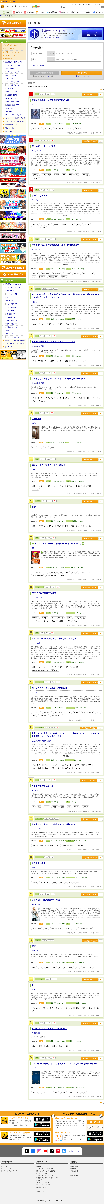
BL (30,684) (10, 111)
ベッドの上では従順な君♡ (43, 786)
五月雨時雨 (36, 1033)
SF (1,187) (9, 300)
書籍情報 (40, 346)
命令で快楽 (56, 274)
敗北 (77, 967)
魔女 (74, 324)
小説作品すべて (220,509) (13, 62)
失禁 (60, 361)
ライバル (95, 398)
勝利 (84, 967)
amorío (62, 575)
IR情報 (74, 1168)
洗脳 (73, 572)
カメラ (71, 1092)
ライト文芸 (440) (11, 307)
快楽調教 (89, 486)
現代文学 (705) (11, 314)
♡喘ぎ (47, 807)
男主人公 (54, 765)
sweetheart (36, 643)
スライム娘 (42, 845)
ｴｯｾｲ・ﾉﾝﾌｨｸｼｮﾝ (39, 979)
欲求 (70, 967)
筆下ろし (42, 526)
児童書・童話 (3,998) (13, 105)
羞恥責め (76, 274)
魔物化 (72, 845)
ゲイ (33, 447)
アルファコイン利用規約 (45, 1168)
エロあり (35, 324)
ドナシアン (36, 249)
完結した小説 (9, 128)
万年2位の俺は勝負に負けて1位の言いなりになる (53, 342)
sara (33, 469)
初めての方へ (41, 1191)
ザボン (34, 423)
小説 (5, 16)
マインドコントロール (39, 572)
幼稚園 (70, 882)
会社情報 (75, 1166)
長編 (39, 928)
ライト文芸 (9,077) (12, 85)
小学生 (51, 526)
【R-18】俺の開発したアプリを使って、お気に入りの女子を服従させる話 (64, 1064)
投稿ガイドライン (43, 1182)
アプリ (5, 1166)
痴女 (34, 507)
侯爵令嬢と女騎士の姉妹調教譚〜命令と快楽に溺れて (55, 245)
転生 (75, 621)
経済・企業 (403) (11, 98)
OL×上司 (76, 667)
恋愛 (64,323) (10, 68)
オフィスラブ (43, 667)
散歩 (67, 1046)
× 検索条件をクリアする (82, 76)
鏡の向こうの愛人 (39, 195)
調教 (46, 768)
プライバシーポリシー (44, 1185)
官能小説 (74, 526)
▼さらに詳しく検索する (39, 65)
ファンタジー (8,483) (13, 287)
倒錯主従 (67, 274)
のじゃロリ (36, 712)
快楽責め (79, 486)
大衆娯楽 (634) (11, 317)
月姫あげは (36, 904)
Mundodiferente (37, 575)
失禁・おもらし (64, 398)
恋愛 (37, 239)
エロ (74, 928)
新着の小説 (8, 131)
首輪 (47, 1046)
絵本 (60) (9, 330)
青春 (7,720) (10, 88)
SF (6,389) (9, 78)
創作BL (52, 361)
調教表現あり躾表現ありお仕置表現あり (45, 670)
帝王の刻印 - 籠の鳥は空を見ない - (47, 900)
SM (55, 486)
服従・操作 (52, 324)
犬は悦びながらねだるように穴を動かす (49, 1029)
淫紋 (33, 401)
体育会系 (85, 175)
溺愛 (49, 486)
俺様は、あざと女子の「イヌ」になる (48, 465)
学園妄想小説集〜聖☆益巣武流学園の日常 (50, 100)
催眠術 (53, 572)
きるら (34, 1068)
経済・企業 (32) (11, 320)
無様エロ (75, 361)
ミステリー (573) (11, 294)
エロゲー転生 (36, 768)
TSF (33, 845)
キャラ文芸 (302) (11, 304)
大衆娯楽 (38, 288)
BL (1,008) (9, 334)
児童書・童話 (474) (12, 327)
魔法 (33, 716)
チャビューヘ (37, 151)
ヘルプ (39, 1180)
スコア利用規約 (42, 1173)
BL (36, 94)
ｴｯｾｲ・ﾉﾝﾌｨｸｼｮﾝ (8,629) (14, 115)
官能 (49, 224)
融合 (64, 845)
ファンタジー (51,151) (13, 65)
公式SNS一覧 (75, 1151)
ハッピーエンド (37, 178)
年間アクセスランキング (13, 52)
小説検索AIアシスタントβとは (51, 37)
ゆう (33, 346)
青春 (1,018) (10, 310)
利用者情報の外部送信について (47, 1178)
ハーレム (82, 572)
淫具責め (64, 277)
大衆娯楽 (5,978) (11, 95)
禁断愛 (56, 224)
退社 (34, 985)
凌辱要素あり (58, 128)
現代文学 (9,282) (11, 92)
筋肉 (39, 128)
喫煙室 (56, 175)
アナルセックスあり (39, 227)
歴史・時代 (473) (11, 324)
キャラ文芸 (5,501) (12, 82)
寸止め (76, 807)
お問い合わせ (41, 1187)
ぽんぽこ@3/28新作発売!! (41, 741)
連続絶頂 (85, 807)
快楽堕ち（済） (57, 716)
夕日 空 (35, 867)
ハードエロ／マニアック (40, 621)
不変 (65, 1008)
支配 (71, 224)
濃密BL (53, 447)
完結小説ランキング (11, 55)
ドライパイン (37, 829)
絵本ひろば (95, 1122)
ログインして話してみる (92, 33)
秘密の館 (42, 277)
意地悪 (54, 667)
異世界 (34, 882)
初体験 (64, 224)
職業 (52, 928)
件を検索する (81, 73)
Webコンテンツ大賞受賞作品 (14, 121)
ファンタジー (39, 587)
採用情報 (75, 1171)
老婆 (77, 882)
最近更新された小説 (11, 125)
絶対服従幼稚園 (38, 863)
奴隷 (80, 398)
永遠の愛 (86, 224)
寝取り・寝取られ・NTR (83, 765)
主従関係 (82, 928)
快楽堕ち (70, 486)
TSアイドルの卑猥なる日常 (44, 593)
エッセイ (35, 1008)
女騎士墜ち (45, 274)
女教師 (59, 526)
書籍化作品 (8, 59)
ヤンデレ (35, 489)
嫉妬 (64, 175)
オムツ (83, 361)
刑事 (53, 1046)
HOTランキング (10, 48)
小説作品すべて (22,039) (13, 284)
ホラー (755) (10, 297)
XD (33, 548)
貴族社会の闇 (53, 277)
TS (69, 621)
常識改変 (35, 618)
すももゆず (36, 790)
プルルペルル (37, 597)
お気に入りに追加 (90, 94)
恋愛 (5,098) (10, 291)
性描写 (69, 618)
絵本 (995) (9, 108)
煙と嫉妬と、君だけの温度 (43, 146)
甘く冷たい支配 (88, 274)
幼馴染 (55, 807)
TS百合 (80, 845)
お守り (62, 882)
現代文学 (38, 940)
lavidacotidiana (51, 575)
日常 (82, 526)
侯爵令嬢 (35, 274)
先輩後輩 (35, 175)
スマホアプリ (46, 1092)
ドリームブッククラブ (10, 1171)
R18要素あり (42, 361)
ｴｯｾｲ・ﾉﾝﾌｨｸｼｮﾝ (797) (13, 337)
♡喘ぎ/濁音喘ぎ (80, 618)
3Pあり (41, 486)
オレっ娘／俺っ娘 (57, 618)
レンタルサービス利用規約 (46, 1171)
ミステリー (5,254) (12, 72)
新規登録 (4, 1)
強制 (67, 324)
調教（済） (47, 712)
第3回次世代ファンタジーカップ (75, 768)
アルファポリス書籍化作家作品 (15, 118)
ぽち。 (34, 511)
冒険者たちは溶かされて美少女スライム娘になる (53, 824)
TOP (1, 16)
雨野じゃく (36, 951)
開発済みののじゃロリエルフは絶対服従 (49, 688)
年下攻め (47, 128)
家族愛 (63, 1092)
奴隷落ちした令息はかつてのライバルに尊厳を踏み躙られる (58, 379)
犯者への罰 (36, 419)
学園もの (69, 128)
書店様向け (75, 1175)
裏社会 (60, 928)
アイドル (45, 618)
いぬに (34, 302)
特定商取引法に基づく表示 (46, 1175)
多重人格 (35, 224)
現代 (89, 526)
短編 (39, 807)
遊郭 (46, 928)
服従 (77, 128)
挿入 (77, 175)
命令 (43, 324)
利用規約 (40, 1166)
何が (90, 967)
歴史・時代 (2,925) (12, 101)
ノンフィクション (54, 1008)
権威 (34, 946)
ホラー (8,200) (11, 75)
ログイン (14, 1)
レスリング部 (46, 175)
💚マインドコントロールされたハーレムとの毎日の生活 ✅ (58, 543)
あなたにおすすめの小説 (13, 45)
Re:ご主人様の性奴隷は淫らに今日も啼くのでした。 (55, 638)
